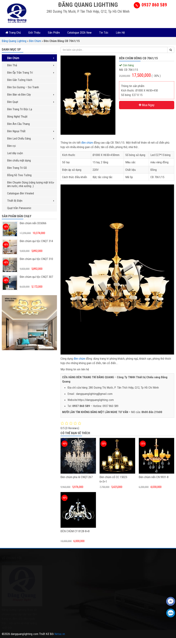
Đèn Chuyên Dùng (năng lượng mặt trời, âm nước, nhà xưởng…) (30, 184)
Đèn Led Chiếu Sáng (30, 138)
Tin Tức (103, 32)
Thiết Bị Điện (30, 200)
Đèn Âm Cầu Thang (18, 124)
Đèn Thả (30, 65)
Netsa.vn (59, 634)
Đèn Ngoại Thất (30, 131)
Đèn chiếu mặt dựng (19, 160)
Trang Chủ (13, 32)
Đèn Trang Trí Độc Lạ (19, 109)
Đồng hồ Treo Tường (19, 175)
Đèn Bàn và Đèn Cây (30, 94)
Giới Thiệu (34, 32)
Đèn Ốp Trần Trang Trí (30, 72)
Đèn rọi (11, 146)
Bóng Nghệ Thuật (17, 116)
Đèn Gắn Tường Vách (19, 80)
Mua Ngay (147, 105)
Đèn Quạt (30, 102)
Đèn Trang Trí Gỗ (17, 168)
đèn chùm (87, 142)
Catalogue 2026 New (79, 32)
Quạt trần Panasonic (19, 208)
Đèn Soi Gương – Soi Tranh (23, 87)
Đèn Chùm (35, 41)
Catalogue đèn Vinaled (20, 193)
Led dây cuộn (15, 153)
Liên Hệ (120, 32)
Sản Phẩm (54, 32)
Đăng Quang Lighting (14, 41)
